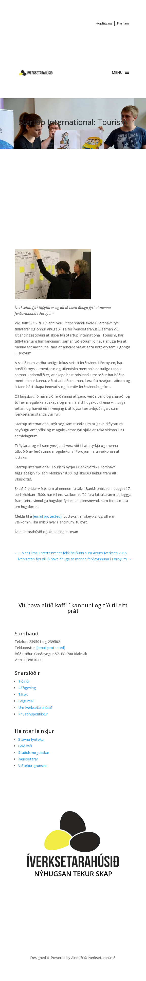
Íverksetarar (28, 759)
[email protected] (47, 516)
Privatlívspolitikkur (33, 714)
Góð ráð (25, 746)
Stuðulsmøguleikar (33, 752)
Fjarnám (123, 23)
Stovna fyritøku (31, 739)
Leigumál (25, 701)
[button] (117, 72)
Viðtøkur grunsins (32, 765)
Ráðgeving (27, 687)
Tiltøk (23, 694)
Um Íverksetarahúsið (35, 707)
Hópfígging (104, 23)
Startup (35, 203)
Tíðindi (55, 203)
